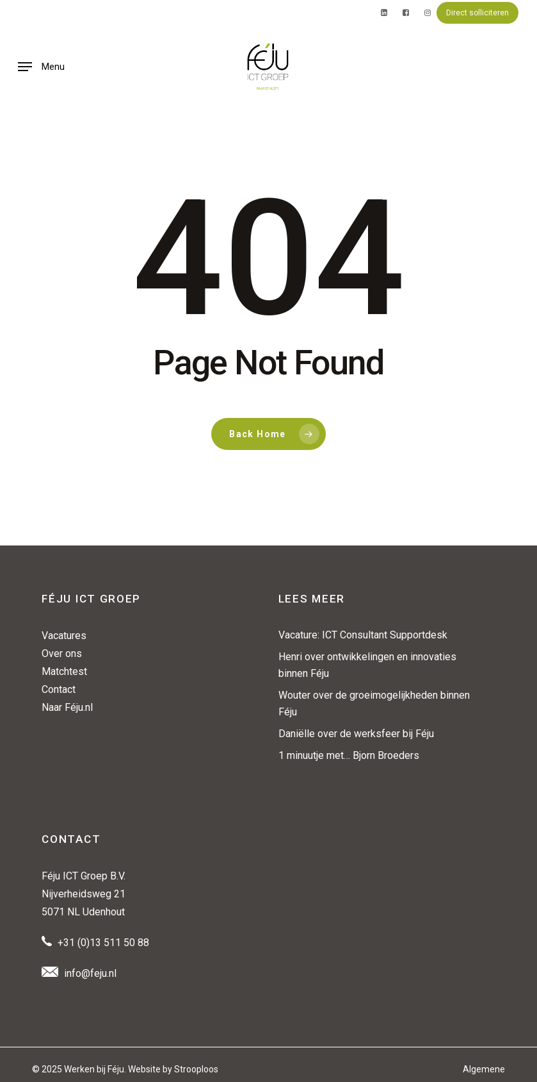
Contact (59, 689)
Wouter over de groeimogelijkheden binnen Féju (374, 703)
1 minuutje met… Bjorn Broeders (348, 755)
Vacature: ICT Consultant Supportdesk (362, 635)
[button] (41, 66)
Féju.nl (79, 707)
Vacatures (64, 635)
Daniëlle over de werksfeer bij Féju (356, 734)
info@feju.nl (90, 973)
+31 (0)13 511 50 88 (103, 942)
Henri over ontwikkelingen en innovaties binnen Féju (367, 665)
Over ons (62, 653)
